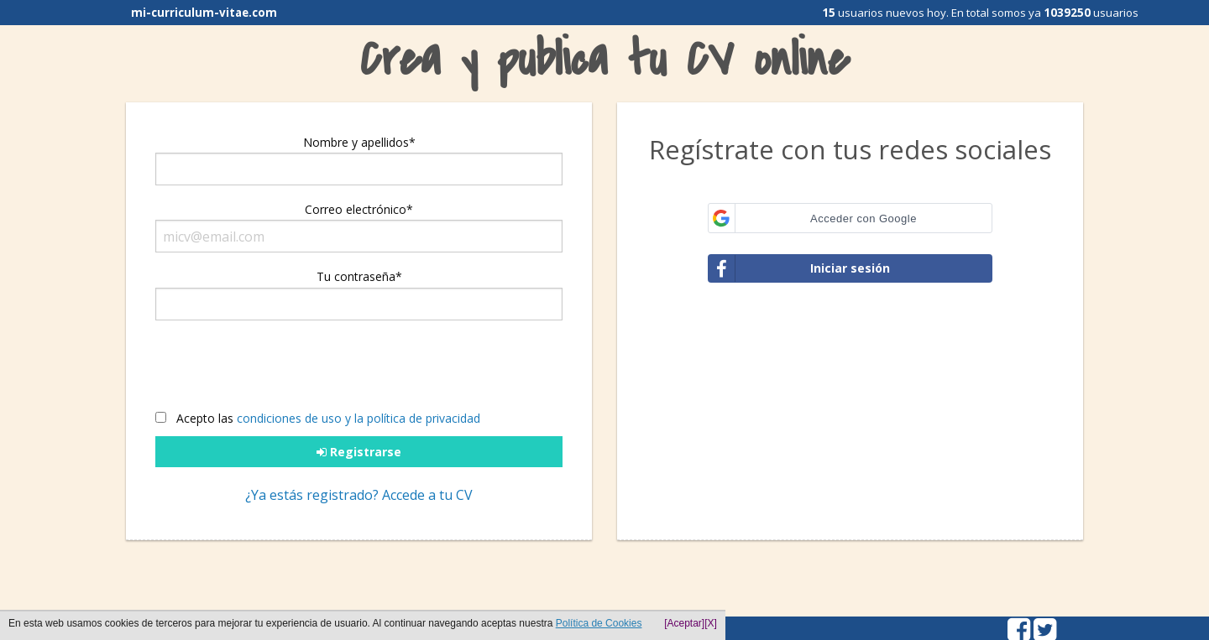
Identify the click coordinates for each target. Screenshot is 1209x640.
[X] (710, 623)
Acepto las (317, 418)
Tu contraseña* (359, 276)
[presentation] (287, 370)
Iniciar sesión (799, 268)
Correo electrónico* (359, 209)
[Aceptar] (684, 623)
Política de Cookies (599, 623)
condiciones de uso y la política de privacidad (358, 418)
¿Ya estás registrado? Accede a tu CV (359, 495)
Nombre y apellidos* (359, 142)
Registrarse (359, 452)
